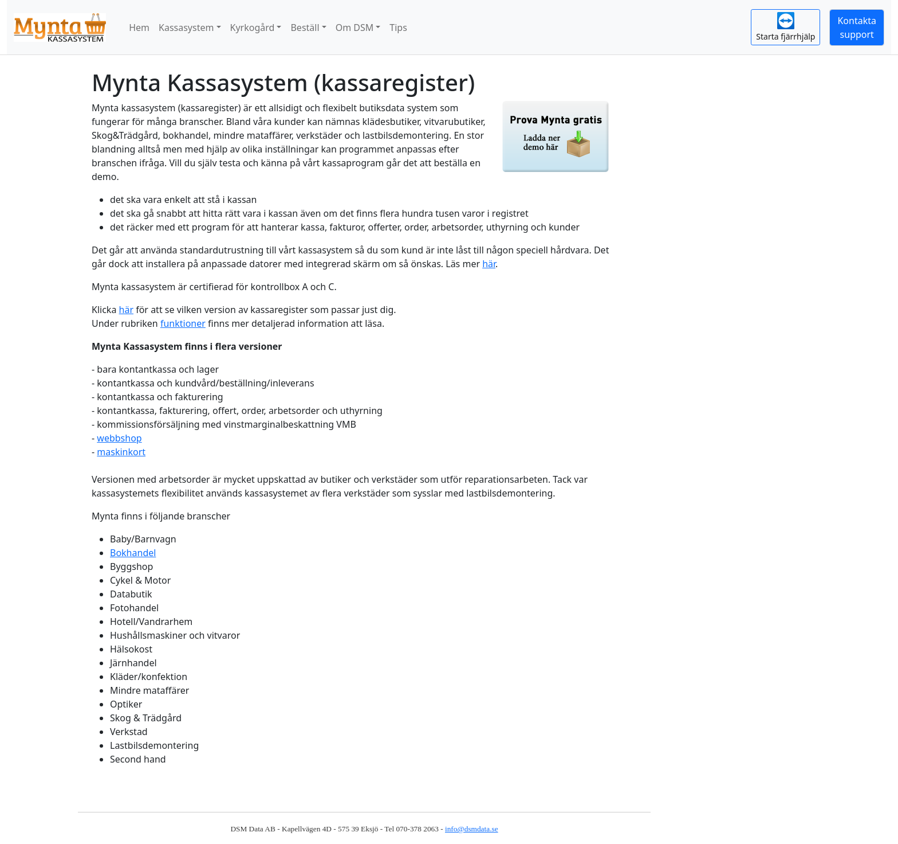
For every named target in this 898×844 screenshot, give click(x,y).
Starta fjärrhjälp (785, 27)
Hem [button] (139, 27)
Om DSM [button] (355, 27)
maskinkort (121, 452)
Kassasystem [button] (186, 27)
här (488, 263)
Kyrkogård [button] (252, 27)
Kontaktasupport (856, 27)
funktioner (183, 323)
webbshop (119, 438)
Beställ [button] (304, 27)
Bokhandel (133, 552)
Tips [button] (398, 27)
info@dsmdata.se (471, 829)
